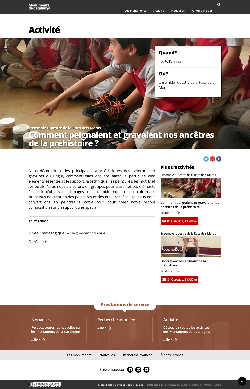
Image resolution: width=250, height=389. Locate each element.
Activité (158, 11)
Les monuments (135, 11)
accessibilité (105, 384)
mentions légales (124, 384)
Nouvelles (178, 11)
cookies (140, 384)
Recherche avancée (137, 355)
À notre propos (202, 11)
